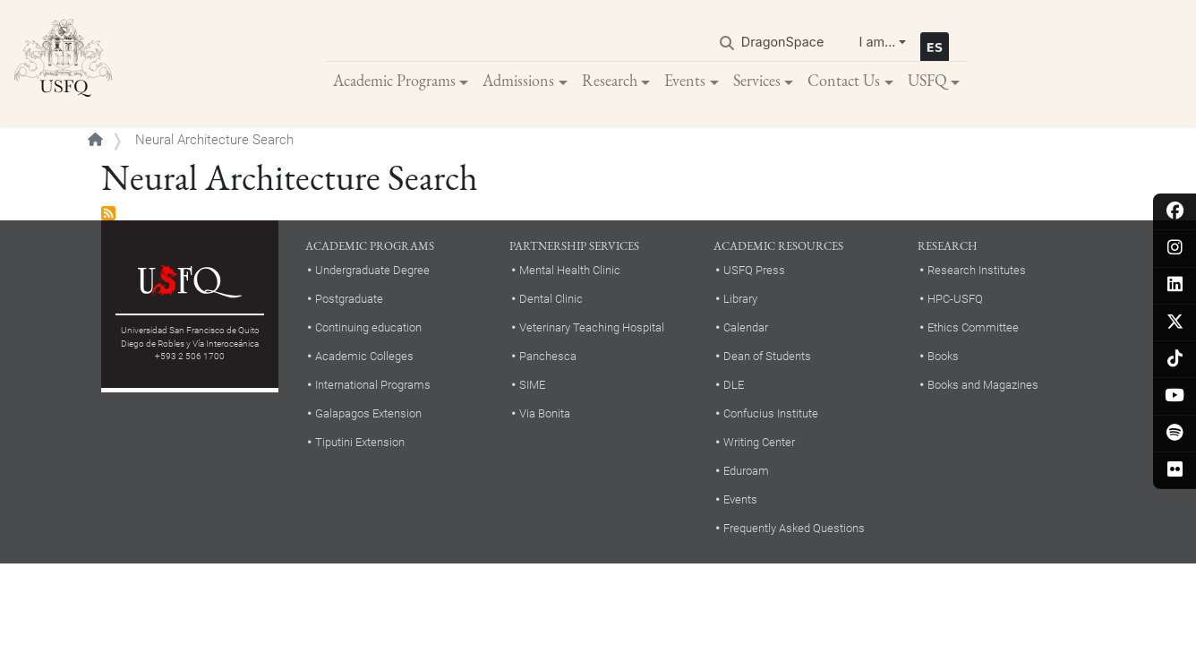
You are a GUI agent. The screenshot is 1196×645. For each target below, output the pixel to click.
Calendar (745, 327)
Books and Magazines (982, 384)
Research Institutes (976, 270)
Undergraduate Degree (372, 270)
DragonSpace (782, 41)
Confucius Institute (770, 413)
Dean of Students (767, 356)
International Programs (373, 384)
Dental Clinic (551, 298)
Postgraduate (349, 298)
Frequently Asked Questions (794, 528)
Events (684, 80)
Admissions (518, 80)
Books (943, 356)
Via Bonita (544, 413)
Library (740, 298)
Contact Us (843, 80)
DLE (733, 384)
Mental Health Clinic (569, 270)
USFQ (927, 80)
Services (757, 80)
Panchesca (548, 356)
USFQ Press (754, 270)
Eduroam (746, 470)
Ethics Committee (973, 327)
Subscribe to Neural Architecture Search (108, 213)
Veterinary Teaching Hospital (591, 327)
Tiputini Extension (360, 442)
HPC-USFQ (955, 298)
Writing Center (759, 442)
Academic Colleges (364, 356)
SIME (532, 384)
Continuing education (368, 327)
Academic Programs (394, 80)
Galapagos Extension (368, 413)
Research (609, 80)
